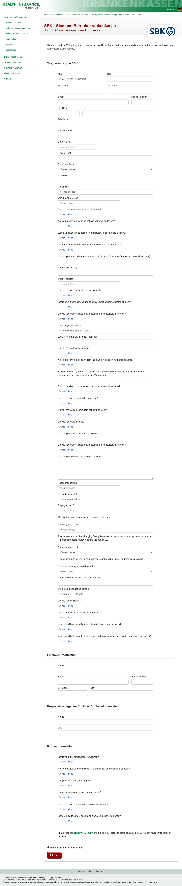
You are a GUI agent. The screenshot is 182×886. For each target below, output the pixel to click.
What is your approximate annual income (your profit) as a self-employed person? (99, 256)
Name (61, 665)
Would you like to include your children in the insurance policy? (89, 624)
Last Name (112, 85)
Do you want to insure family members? (78, 612)
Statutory (66, 594)
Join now (54, 855)
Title (60, 74)
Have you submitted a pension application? (79, 792)
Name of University (67, 267)
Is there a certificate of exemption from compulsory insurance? (89, 244)
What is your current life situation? (75, 456)
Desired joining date (68, 494)
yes (63, 214)
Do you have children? (69, 600)
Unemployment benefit (69, 325)
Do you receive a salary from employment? (79, 290)
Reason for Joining (67, 483)
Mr (71, 79)
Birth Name (63, 175)
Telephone (63, 119)
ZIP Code (62, 108)
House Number (139, 97)
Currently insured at (68, 524)
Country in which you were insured (75, 566)
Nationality (63, 187)
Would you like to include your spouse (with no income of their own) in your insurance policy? (104, 636)
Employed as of (66, 505)
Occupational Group (68, 198)
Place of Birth (64, 153)
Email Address (65, 130)
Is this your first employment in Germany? (79, 757)
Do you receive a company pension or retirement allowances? (89, 386)
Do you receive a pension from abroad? (78, 398)
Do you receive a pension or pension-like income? (83, 804)
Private (79, 594)
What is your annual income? (72, 337)
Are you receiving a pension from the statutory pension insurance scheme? (95, 360)
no (72, 214)
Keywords (170, 9)
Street (61, 97)
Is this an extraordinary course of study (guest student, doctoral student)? (95, 302)
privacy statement (83, 833)
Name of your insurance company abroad (79, 577)
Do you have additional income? (74, 348)
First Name (63, 85)
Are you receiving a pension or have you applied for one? (86, 221)
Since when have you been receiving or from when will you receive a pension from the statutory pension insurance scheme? (101, 373)
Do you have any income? (71, 422)
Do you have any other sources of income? (79, 209)
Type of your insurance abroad (73, 589)
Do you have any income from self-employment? (82, 410)
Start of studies (65, 279)
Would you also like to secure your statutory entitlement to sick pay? (92, 233)
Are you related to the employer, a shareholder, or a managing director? (94, 768)
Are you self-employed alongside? (75, 780)
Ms (62, 79)
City (84, 108)
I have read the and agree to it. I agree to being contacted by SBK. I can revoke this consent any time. (114, 834)
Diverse (82, 79)
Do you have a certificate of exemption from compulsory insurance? (92, 314)
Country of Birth (66, 164)
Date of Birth (64, 142)
